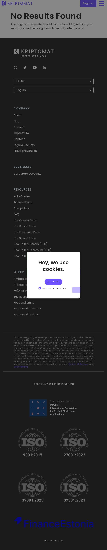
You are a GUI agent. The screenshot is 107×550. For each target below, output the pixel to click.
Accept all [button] (53, 281)
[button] (53, 288)
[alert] (53, 275)
